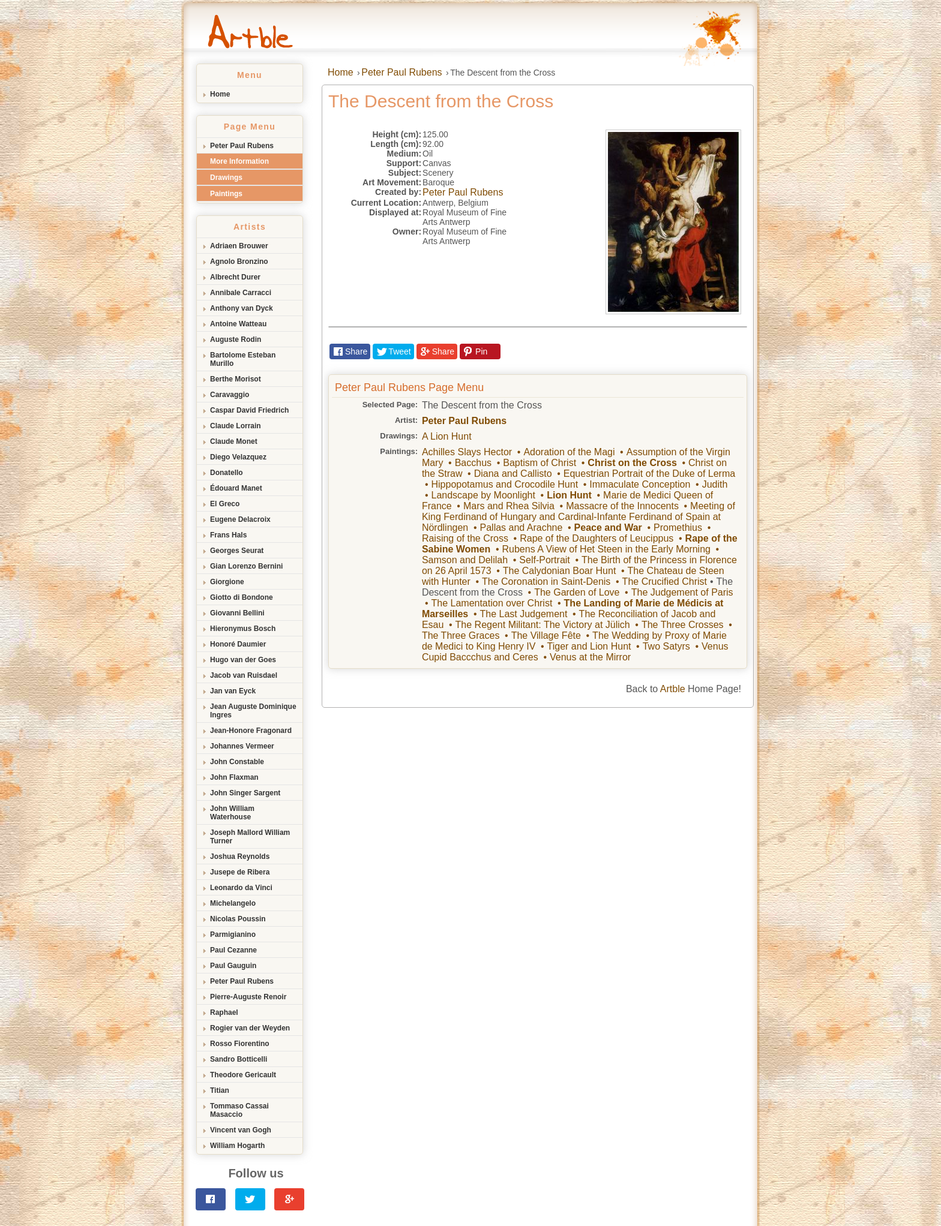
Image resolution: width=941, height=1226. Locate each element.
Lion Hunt (569, 495)
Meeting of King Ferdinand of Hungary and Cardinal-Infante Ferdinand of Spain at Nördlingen (578, 517)
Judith (715, 484)
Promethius (678, 527)
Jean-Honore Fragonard (251, 730)
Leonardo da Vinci (241, 888)
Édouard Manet (236, 488)
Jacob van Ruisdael (243, 675)
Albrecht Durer (235, 277)
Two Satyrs (666, 646)
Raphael (224, 1012)
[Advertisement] (470, 798)
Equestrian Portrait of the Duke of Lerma (649, 473)
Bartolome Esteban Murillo (242, 359)
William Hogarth (237, 1145)
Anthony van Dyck (241, 308)
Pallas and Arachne (521, 527)
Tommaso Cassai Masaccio (239, 1110)
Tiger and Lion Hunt (589, 646)
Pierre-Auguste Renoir (248, 997)
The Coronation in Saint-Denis (546, 581)
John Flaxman (234, 777)
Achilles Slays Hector (467, 452)
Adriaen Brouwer (239, 246)
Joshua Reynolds (239, 856)
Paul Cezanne (233, 950)
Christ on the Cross (632, 463)
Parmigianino (233, 934)
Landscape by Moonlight (483, 495)
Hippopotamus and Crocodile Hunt (504, 484)
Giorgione (227, 582)
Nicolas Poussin (238, 919)
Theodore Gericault (243, 1075)
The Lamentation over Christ (491, 603)
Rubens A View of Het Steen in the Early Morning (606, 549)
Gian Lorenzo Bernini (246, 566)
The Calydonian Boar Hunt (559, 571)
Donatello (226, 472)
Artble (672, 689)
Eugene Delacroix (240, 519)
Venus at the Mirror (590, 657)
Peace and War (608, 527)
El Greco (224, 504)
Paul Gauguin (233, 965)
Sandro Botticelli (238, 1059)
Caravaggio (229, 394)
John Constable (237, 762)
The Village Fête (546, 635)
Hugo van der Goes (243, 660)
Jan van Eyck (233, 691)
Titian (219, 1090)
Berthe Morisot (235, 379)
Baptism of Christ (539, 463)
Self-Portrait (544, 560)
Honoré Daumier (238, 644)
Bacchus (473, 463)
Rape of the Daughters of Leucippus (596, 538)
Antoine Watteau (238, 324)
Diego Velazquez (238, 457)
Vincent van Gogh (240, 1130)
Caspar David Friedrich (249, 410)
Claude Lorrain (235, 426)
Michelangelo (233, 903)
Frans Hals (228, 535)
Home (220, 94)
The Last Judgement (524, 614)
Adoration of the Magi (569, 452)
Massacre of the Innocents (622, 506)
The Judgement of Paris (682, 592)
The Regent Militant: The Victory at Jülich (542, 625)
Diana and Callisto (513, 473)
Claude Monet (233, 441)
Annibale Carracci (240, 293)
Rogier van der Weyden (250, 1028)
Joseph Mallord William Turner (250, 836)
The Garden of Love (576, 592)
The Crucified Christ (664, 581)
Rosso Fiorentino (239, 1043)
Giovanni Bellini (237, 613)
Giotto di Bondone (241, 597)
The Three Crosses (683, 625)
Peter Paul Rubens (242, 146)
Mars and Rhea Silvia (509, 506)
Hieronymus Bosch (242, 628)
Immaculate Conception (639, 484)
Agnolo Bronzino (239, 261)
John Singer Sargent (245, 793)
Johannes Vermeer (242, 746)
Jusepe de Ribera (239, 872)
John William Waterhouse (232, 812)
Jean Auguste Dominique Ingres (253, 710)
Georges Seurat (236, 550)
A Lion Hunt (447, 436)
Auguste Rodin (235, 339)
